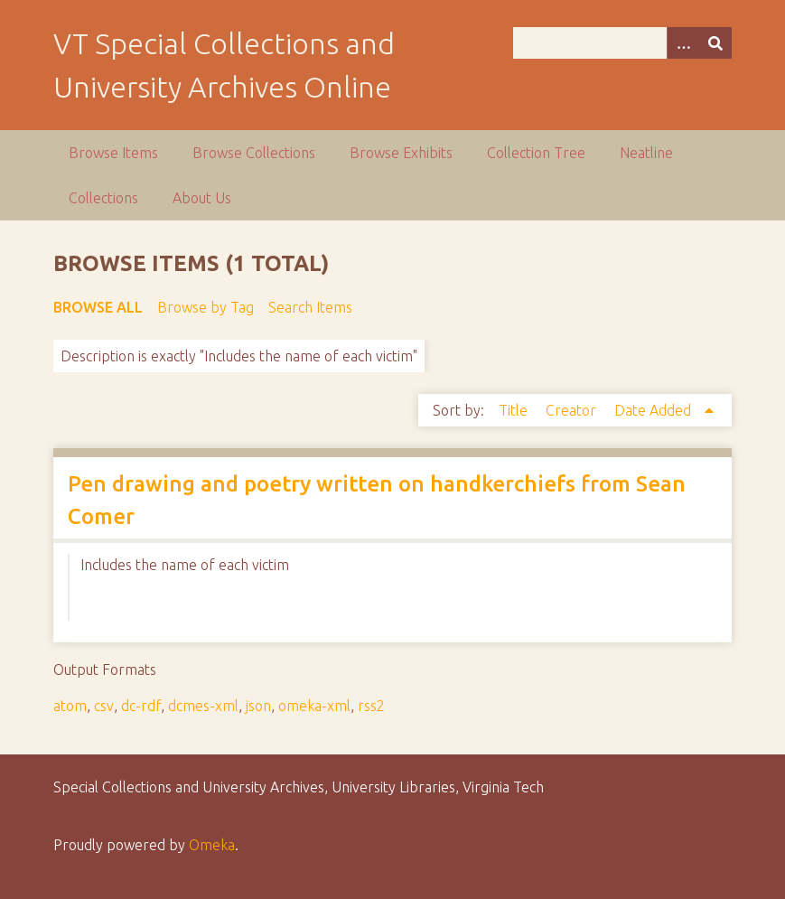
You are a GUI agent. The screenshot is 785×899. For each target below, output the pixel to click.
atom (70, 706)
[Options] (683, 43)
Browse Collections (253, 153)
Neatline (646, 153)
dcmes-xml (203, 706)
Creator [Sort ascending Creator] (573, 410)
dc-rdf (141, 706)
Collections (103, 198)
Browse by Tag (205, 307)
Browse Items (113, 153)
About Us (202, 198)
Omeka (212, 845)
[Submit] (715, 43)
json (258, 706)
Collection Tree (536, 153)
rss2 (371, 706)
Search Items (310, 307)
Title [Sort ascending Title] (515, 410)
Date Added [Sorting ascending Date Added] (654, 410)
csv (104, 706)
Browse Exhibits (401, 153)
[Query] (622, 43)
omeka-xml (314, 706)
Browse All (98, 307)
